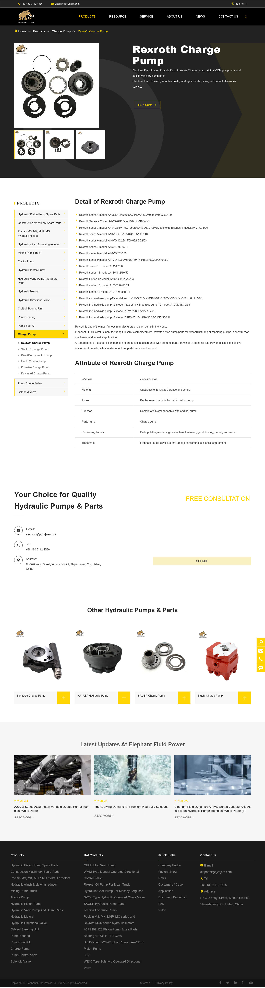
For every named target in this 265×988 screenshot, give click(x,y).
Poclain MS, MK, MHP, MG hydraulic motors (40, 878)
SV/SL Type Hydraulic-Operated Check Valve (114, 898)
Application (165, 891)
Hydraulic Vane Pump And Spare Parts (37, 910)
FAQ (161, 904)
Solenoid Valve (27, 392)
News (200, 16)
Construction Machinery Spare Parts (39, 222)
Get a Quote (147, 104)
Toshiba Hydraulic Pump (100, 910)
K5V (87, 955)
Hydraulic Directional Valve (34, 300)
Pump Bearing (26, 317)
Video (162, 910)
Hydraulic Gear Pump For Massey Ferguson (113, 891)
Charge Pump (61, 31)
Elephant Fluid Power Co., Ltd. (44, 983)
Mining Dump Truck (29, 252)
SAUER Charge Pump (34, 349)
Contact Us (228, 16)
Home (22, 31)
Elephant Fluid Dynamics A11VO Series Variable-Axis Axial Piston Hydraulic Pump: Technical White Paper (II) (212, 809)
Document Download (172, 898)
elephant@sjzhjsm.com (67, 3)
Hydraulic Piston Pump (31, 270)
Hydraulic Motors (28, 291)
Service (146, 16)
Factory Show (167, 872)
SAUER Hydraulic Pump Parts (104, 904)
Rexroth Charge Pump (92, 31)
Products (87, 16)
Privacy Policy (164, 983)
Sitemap (145, 983)
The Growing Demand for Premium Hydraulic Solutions (131, 807)
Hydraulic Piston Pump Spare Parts (39, 214)
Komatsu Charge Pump (35, 367)
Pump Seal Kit (26, 325)
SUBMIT (202, 561)
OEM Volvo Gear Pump (99, 866)
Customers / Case (170, 885)
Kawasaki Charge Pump (35, 373)
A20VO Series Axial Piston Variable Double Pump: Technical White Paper (51, 809)
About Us (174, 16)
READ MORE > (23, 817)
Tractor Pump (26, 261)
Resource (117, 16)
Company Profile (169, 866)
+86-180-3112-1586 (32, 3)
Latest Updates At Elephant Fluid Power (132, 744)
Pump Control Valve (30, 383)
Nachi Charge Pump (33, 361)
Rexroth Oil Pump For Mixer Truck (107, 885)
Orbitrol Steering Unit (30, 308)
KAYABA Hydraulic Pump (36, 355)
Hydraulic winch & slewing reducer (38, 244)
